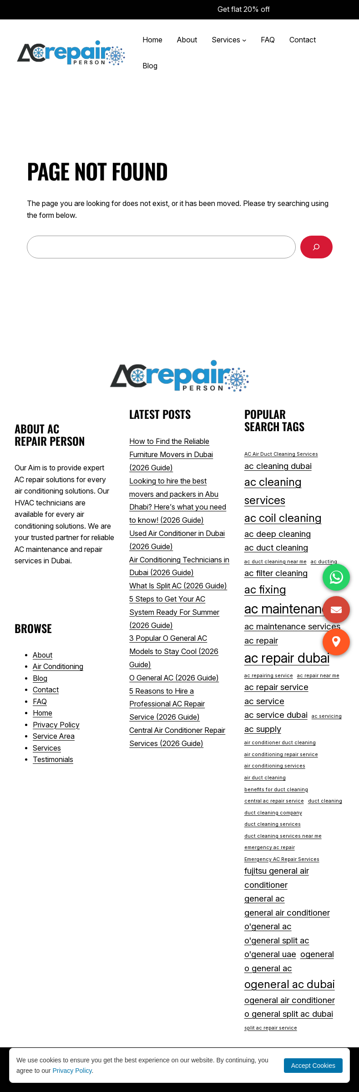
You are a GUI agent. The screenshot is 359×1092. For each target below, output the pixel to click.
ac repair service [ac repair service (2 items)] (276, 687)
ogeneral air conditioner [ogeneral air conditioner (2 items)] (289, 1000)
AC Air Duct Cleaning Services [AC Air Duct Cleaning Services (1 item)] (281, 454)
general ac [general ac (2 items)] (264, 898)
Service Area (54, 736)
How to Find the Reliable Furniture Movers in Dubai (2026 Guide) (171, 454)
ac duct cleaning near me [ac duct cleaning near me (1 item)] (275, 562)
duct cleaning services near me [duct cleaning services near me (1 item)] (283, 836)
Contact (46, 689)
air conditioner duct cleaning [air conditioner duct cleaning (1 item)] (280, 743)
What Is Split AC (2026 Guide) (178, 585)
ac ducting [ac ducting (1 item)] (324, 562)
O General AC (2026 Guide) (174, 677)
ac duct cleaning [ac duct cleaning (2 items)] (276, 547)
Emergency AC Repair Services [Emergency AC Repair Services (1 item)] (281, 859)
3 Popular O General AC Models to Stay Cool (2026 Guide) (173, 651)
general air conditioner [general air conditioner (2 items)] (287, 912)
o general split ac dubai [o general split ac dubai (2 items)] (288, 1014)
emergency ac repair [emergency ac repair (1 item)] (269, 847)
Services (47, 748)
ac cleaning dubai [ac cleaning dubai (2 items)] (278, 466)
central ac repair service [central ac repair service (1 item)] (274, 801)
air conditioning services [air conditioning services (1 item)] (274, 766)
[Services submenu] (244, 40)
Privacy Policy (56, 725)
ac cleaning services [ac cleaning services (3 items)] (273, 490)
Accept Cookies (313, 1065)
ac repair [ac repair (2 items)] (261, 640)
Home (42, 713)
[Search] (316, 247)
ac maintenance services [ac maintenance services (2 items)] (292, 626)
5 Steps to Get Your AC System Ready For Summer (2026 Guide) (174, 612)
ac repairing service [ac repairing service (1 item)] (268, 676)
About (42, 655)
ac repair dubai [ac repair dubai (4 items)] (286, 658)
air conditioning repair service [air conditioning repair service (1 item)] (281, 754)
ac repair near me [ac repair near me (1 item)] (318, 676)
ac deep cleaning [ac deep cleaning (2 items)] (277, 534)
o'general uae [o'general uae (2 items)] (270, 954)
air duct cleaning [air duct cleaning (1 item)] (265, 778)
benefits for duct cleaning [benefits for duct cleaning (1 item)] (276, 790)
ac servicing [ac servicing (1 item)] (327, 716)
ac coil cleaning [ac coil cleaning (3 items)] (283, 518)
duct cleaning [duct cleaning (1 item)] (325, 801)
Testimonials (53, 759)
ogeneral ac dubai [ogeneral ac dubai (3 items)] (289, 984)
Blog (40, 678)
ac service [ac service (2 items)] (264, 701)
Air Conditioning (58, 666)
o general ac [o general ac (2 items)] (268, 968)
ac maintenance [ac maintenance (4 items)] (290, 609)
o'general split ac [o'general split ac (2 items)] (276, 940)
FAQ (40, 701)
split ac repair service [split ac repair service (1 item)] (270, 1028)
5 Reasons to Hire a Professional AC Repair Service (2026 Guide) (167, 704)
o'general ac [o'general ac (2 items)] (268, 926)
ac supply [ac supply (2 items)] (262, 729)
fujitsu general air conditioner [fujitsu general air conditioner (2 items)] (276, 877)
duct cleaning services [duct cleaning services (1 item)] (272, 824)
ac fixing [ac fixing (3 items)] (265, 589)
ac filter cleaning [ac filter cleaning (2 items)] (276, 573)
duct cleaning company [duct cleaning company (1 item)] (273, 813)
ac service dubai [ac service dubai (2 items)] (276, 715)
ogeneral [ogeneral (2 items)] (317, 954)
